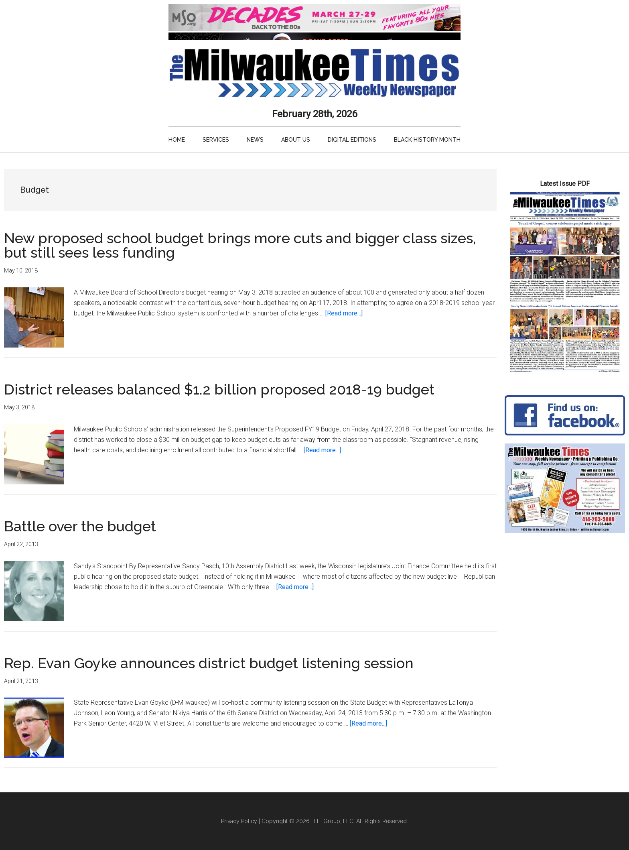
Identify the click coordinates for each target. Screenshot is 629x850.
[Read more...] (344, 313)
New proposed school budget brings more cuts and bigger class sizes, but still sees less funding (240, 245)
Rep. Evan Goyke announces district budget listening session (209, 663)
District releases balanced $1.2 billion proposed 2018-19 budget (219, 389)
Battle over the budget (80, 526)
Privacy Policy (239, 821)
